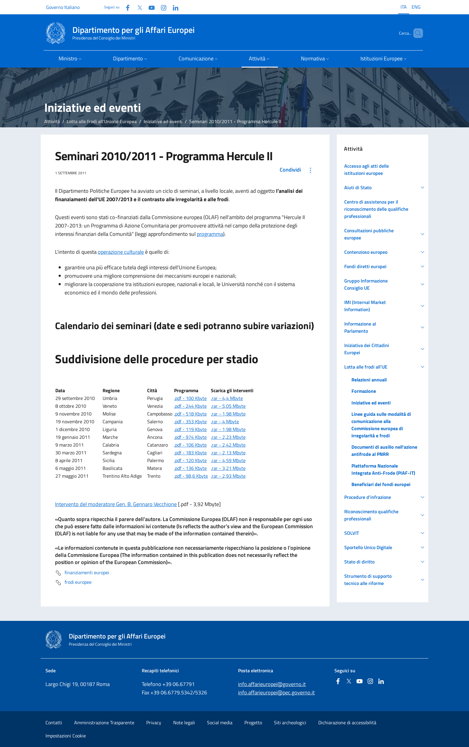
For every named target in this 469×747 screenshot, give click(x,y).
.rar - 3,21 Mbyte (228, 468)
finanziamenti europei (82, 573)
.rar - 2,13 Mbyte (228, 452)
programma (210, 234)
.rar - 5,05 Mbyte (228, 406)
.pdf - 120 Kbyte (190, 460)
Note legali (184, 722)
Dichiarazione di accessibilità (347, 722)
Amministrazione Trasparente (104, 722)
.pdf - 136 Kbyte (190, 468)
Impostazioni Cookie (65, 735)
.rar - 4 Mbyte (225, 421)
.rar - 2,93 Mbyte (228, 475)
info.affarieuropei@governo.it (272, 684)
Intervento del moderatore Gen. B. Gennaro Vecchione (116, 504)
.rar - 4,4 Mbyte (227, 398)
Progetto (253, 722)
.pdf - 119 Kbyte (190, 429)
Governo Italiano (63, 7)
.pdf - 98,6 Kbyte (191, 475)
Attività (52, 121)
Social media (219, 722)
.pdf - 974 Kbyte (190, 437)
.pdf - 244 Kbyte (190, 406)
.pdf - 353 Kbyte (190, 421)
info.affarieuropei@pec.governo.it (276, 692)
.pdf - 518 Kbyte (190, 413)
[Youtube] (149, 7)
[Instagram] (161, 7)
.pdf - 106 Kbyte (190, 444)
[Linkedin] (173, 7)
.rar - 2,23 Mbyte (228, 437)
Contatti (53, 722)
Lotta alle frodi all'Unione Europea (102, 121)
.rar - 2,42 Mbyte (228, 444)
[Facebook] (125, 7)
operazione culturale (121, 252)
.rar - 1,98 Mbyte (228, 413)
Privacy (153, 722)
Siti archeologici (290, 722)
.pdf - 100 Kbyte (190, 398)
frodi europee (73, 582)
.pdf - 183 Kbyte (190, 452)
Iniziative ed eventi (163, 121)
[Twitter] (137, 7)
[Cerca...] (416, 33)
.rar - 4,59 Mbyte (228, 460)
